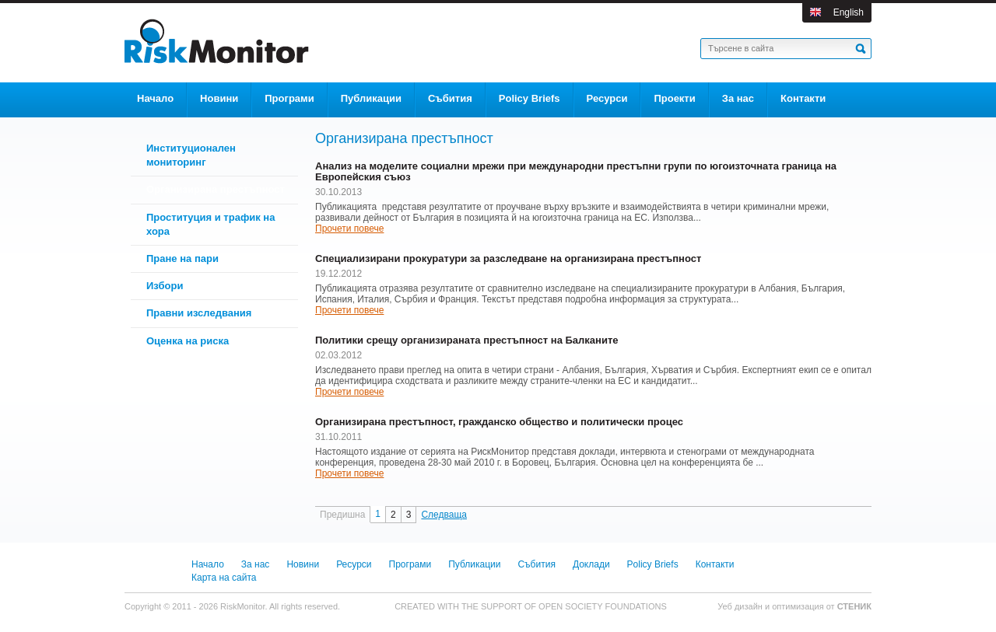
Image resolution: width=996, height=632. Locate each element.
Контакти (715, 564)
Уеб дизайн (741, 606)
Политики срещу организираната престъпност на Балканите (467, 340)
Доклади (591, 564)
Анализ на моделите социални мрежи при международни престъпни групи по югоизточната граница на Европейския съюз (575, 172)
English (848, 12)
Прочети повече (349, 228)
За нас (255, 564)
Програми (410, 564)
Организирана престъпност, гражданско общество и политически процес (499, 422)
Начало (207, 564)
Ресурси (353, 564)
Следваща (444, 514)
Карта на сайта (224, 577)
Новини (302, 564)
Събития (536, 564)
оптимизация (798, 606)
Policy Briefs (653, 564)
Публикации (474, 564)
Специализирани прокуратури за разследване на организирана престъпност (508, 258)
